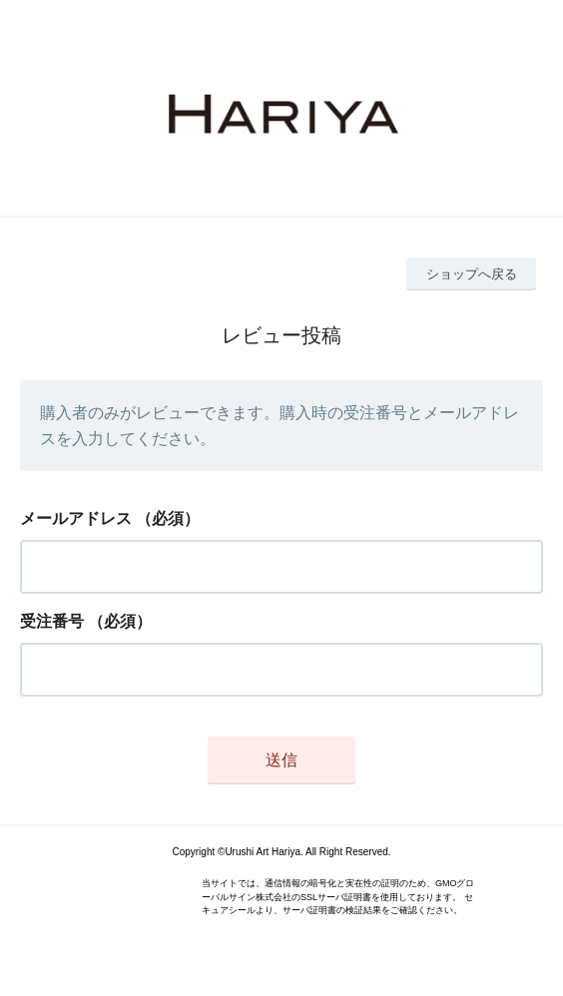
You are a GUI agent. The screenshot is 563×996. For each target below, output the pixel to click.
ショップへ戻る (471, 273)
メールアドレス (76, 518)
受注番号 (52, 621)
